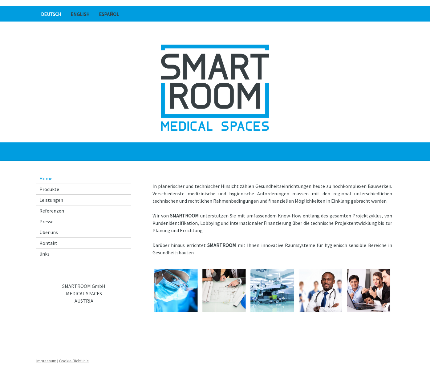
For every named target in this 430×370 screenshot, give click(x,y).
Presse (46, 221)
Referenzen (51, 211)
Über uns (48, 232)
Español (109, 14)
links (44, 254)
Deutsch (51, 14)
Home (45, 178)
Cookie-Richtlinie (74, 361)
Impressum (46, 361)
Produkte (49, 189)
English (80, 14)
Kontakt (48, 243)
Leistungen (51, 200)
